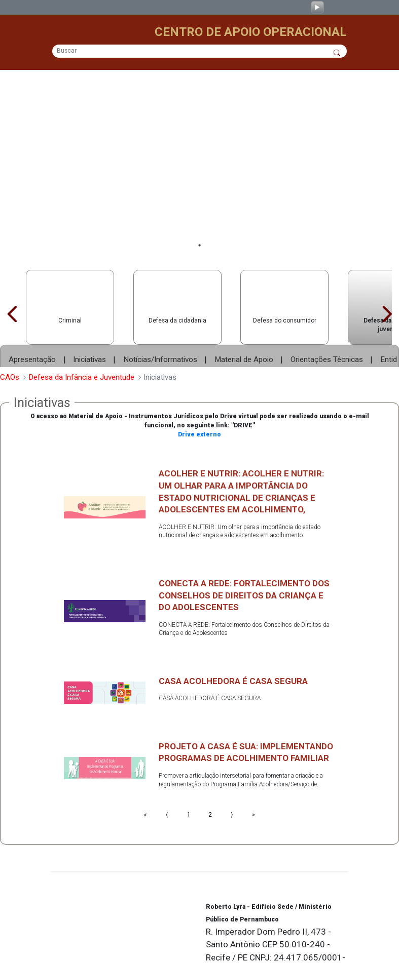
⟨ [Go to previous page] (167, 782)
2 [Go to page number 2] (210, 782)
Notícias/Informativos (160, 326)
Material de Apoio (243, 326)
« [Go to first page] (145, 782)
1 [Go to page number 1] (189, 782)
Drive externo (199, 402)
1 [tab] (199, 212)
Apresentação (32, 326)
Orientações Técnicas (327, 326)
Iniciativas (89, 326)
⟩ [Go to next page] (232, 782)
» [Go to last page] (253, 782)
